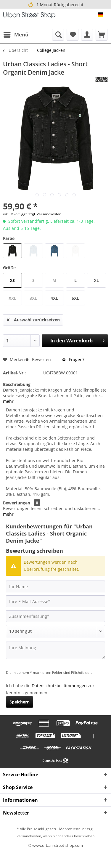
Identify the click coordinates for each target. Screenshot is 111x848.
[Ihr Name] (55, 586)
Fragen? (73, 359)
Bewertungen (16, 503)
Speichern (19, 702)
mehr (8, 401)
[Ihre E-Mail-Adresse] (55, 601)
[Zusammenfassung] (55, 616)
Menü (16, 34)
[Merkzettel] (72, 35)
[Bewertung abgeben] (55, 631)
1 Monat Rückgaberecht (55, 5)
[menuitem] (15, 35)
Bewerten (38, 359)
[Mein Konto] (87, 35)
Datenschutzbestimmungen (59, 685)
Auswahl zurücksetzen (33, 319)
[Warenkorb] (101, 35)
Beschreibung (16, 384)
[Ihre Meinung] (55, 650)
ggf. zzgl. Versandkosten (41, 214)
